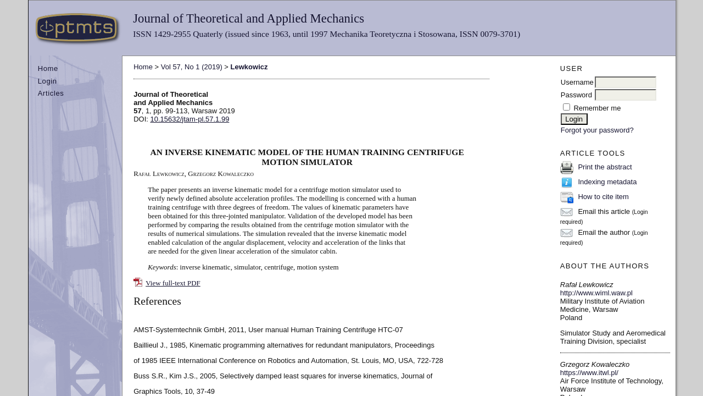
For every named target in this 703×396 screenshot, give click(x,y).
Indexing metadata (607, 182)
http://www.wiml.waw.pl (596, 293)
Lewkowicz (249, 67)
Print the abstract (605, 167)
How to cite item (603, 197)
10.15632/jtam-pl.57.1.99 (190, 119)
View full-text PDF (173, 283)
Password (576, 95)
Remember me (597, 108)
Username (577, 82)
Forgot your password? (597, 130)
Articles (51, 93)
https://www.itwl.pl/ (589, 373)
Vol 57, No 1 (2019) (191, 67)
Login (47, 81)
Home (48, 68)
